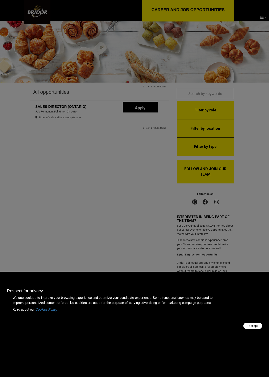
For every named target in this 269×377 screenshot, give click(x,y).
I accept (253, 326)
